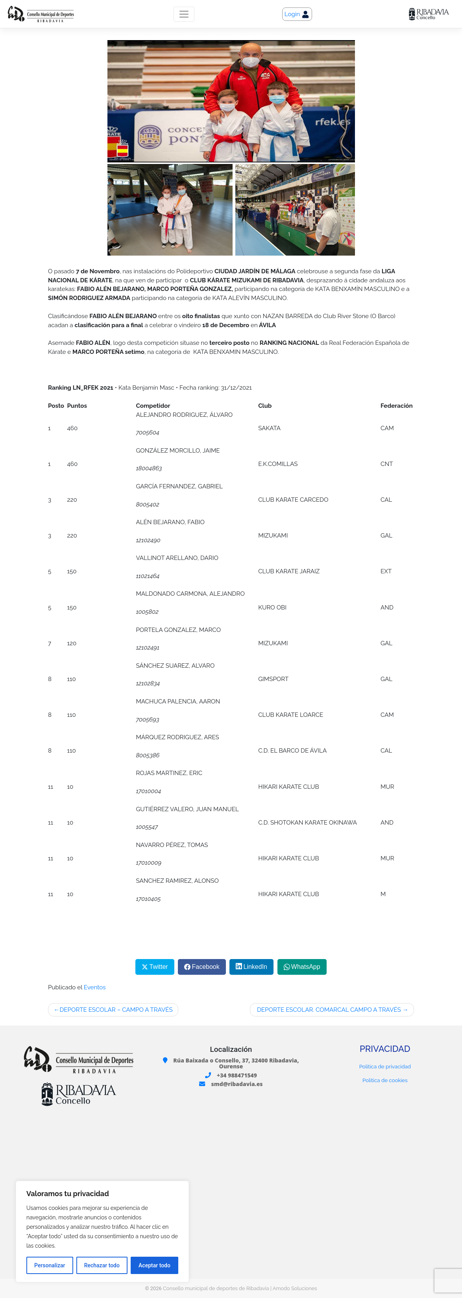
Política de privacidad (385, 1066)
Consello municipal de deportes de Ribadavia (216, 1288)
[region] (102, 1231)
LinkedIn (256, 966)
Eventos (95, 987)
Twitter (159, 966)
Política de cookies (385, 1080)
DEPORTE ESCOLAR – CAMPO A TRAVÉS (115, 1009)
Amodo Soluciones (295, 1288)
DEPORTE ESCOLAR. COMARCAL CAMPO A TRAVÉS (328, 1009)
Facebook (205, 966)
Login (297, 14)
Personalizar (49, 1265)
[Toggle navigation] (184, 14)
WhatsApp (305, 966)
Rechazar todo (102, 1265)
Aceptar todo (154, 1265)
